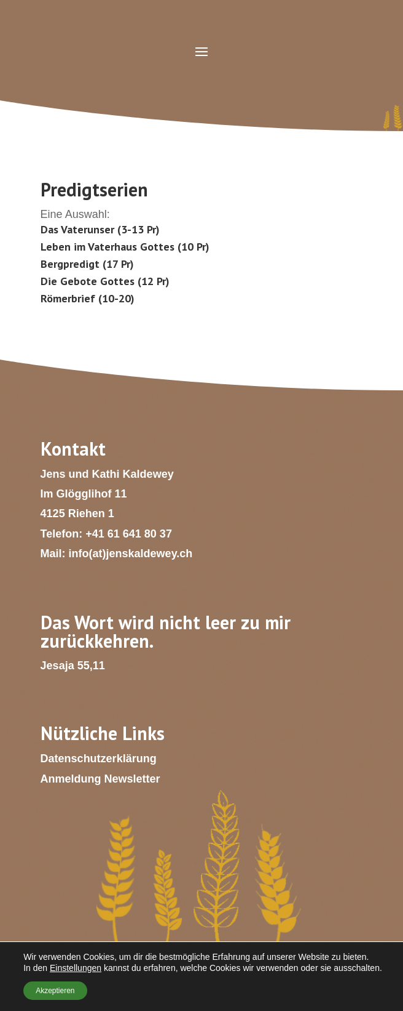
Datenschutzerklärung (99, 758)
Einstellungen (75, 968)
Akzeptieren (55, 990)
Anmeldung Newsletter (100, 779)
